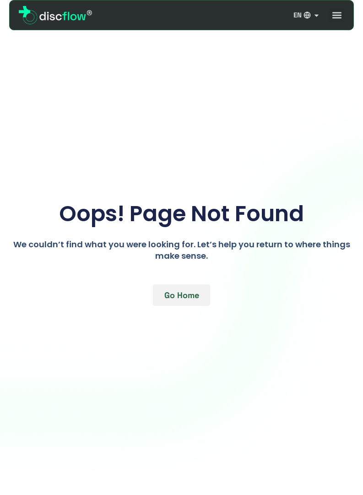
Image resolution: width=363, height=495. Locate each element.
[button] (336, 15)
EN (306, 15)
